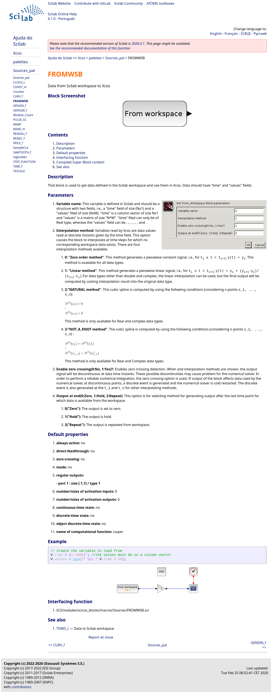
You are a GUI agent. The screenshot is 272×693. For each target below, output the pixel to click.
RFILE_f (18, 143)
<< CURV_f (56, 645)
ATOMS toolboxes (160, 3)
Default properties (70, 152)
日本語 (246, 33)
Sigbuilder (20, 157)
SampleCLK (20, 148)
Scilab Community (128, 3)
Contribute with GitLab (92, 3)
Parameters (65, 148)
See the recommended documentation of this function (90, 48)
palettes (20, 61)
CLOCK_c (19, 82)
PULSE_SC (19, 120)
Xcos (17, 53)
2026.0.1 (138, 43)
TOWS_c (62, 628)
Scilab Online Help (62, 14)
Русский (260, 33)
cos (76, 559)
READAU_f (20, 134)
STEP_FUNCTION (24, 162)
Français (231, 33)
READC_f (19, 138)
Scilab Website (59, 3)
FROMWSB (20, 101)
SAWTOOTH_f (22, 152)
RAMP (17, 124)
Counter (18, 92)
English (216, 33)
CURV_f (18, 96)
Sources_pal (24, 70)
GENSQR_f (20, 110)
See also (62, 166)
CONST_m (20, 87)
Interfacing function (72, 157)
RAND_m (19, 129)
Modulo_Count (23, 115)
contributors (21, 687)
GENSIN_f (19, 106)
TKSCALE (19, 171)
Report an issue (100, 637)
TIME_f (17, 166)
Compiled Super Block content (80, 162)
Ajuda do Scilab (22, 41)
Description (65, 143)
